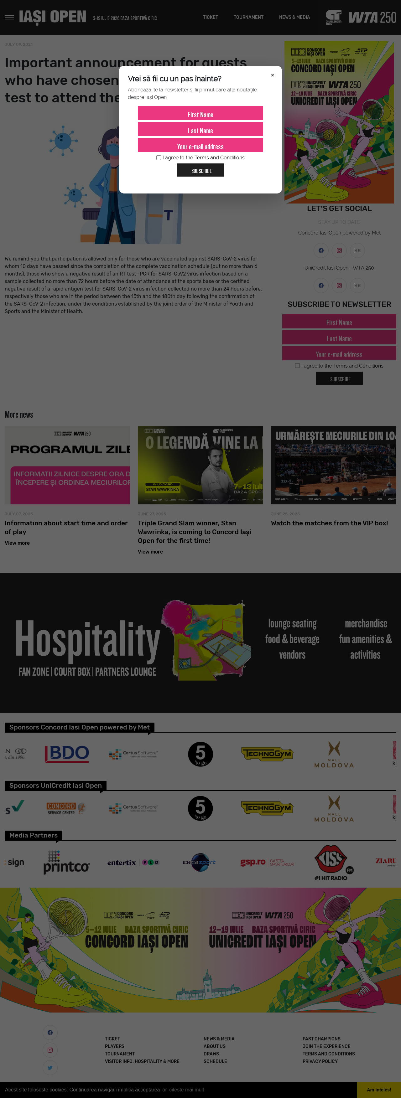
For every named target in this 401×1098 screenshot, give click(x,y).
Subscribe (199, 169)
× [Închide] (272, 74)
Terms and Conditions (220, 158)
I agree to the (200, 158)
